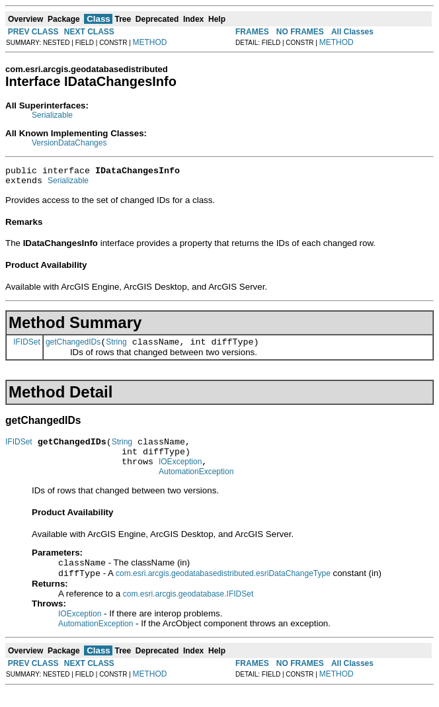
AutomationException (196, 485)
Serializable (52, 115)
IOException (180, 473)
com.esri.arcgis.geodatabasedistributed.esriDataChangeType (223, 590)
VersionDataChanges (69, 142)
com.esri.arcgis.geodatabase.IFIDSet (188, 610)
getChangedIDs (73, 348)
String (116, 348)
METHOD (150, 42)
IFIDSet (26, 347)
